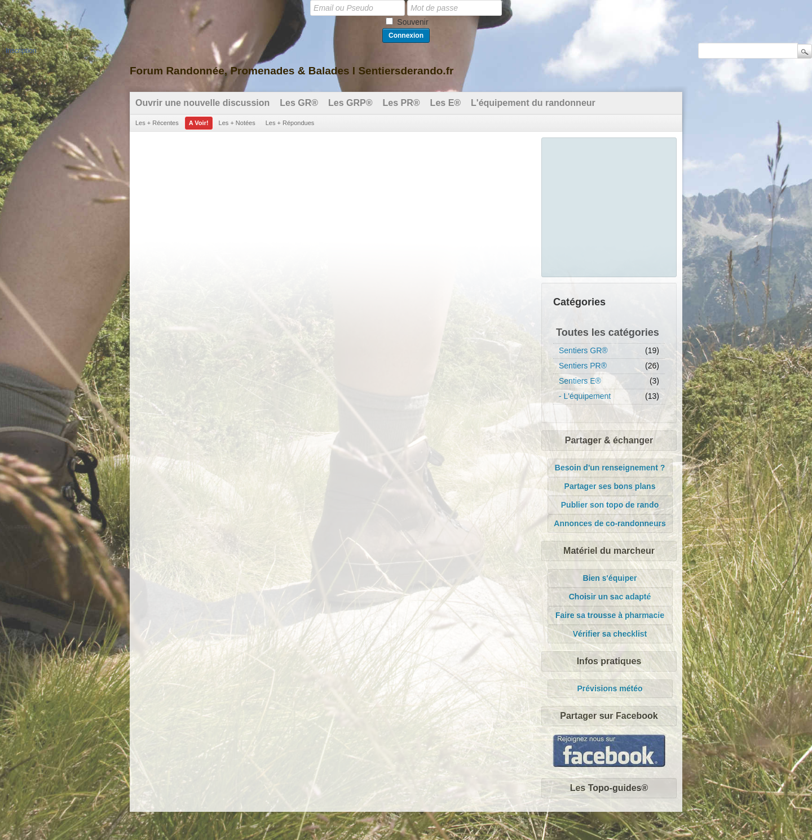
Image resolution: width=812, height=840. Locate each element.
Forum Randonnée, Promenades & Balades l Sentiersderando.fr (291, 71)
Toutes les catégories (607, 332)
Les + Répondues (290, 122)
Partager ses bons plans (610, 486)
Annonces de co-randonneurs (609, 523)
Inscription (21, 51)
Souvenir (412, 21)
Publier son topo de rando (610, 504)
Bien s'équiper (610, 578)
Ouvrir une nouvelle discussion (202, 103)
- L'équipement (585, 396)
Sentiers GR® (583, 350)
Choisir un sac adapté (610, 596)
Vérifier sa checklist (610, 633)
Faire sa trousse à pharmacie (609, 615)
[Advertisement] (609, 205)
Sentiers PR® (583, 365)
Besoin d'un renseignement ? (610, 467)
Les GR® (299, 103)
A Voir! (199, 122)
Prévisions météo (610, 688)
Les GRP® (350, 103)
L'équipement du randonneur (533, 103)
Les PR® (401, 103)
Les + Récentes (157, 122)
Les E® (445, 103)
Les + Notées (237, 122)
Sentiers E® (580, 380)
